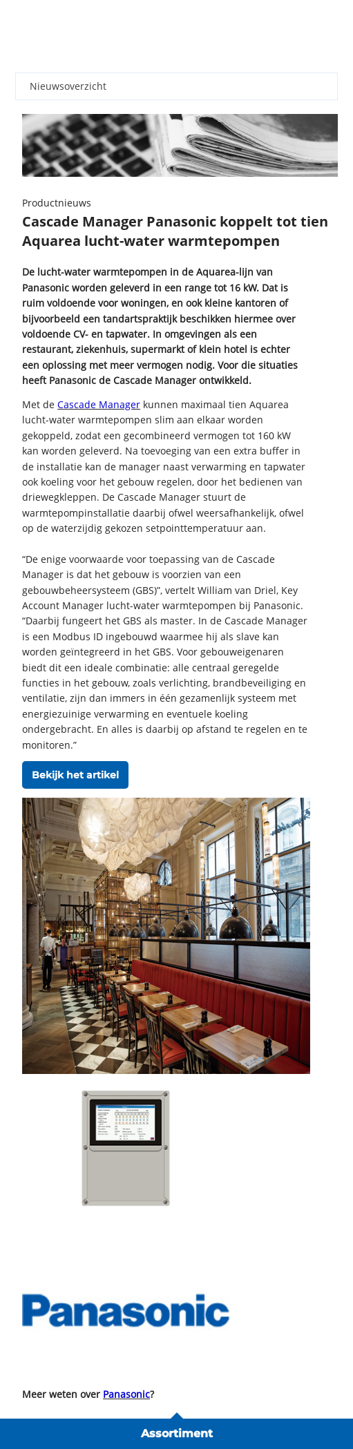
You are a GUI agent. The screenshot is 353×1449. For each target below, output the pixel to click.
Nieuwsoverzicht (68, 86)
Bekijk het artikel (75, 775)
